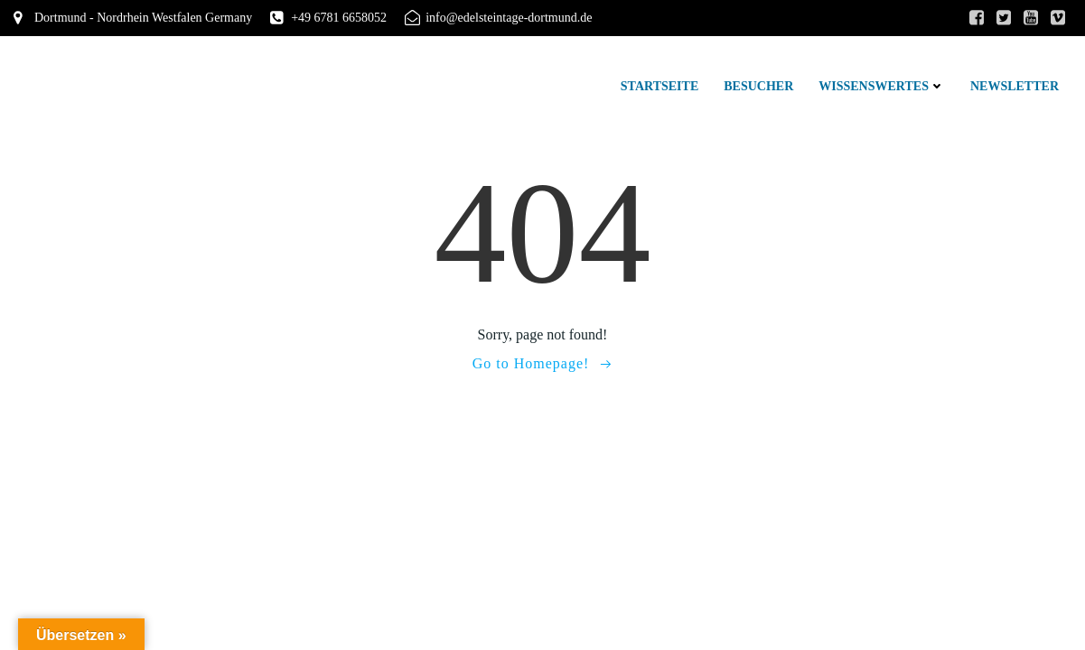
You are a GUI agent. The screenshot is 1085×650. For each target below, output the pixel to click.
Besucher (758, 86)
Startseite (659, 86)
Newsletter (1014, 86)
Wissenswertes (881, 86)
